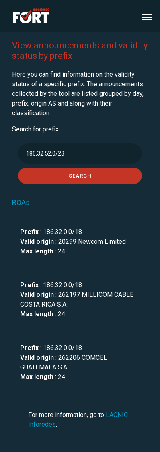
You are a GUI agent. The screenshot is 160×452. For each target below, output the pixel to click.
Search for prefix (35, 129)
